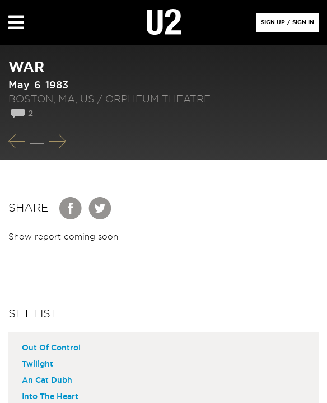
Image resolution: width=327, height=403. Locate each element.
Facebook (71, 208)
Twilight (37, 364)
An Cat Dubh (47, 381)
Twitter (100, 208)
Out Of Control (51, 348)
